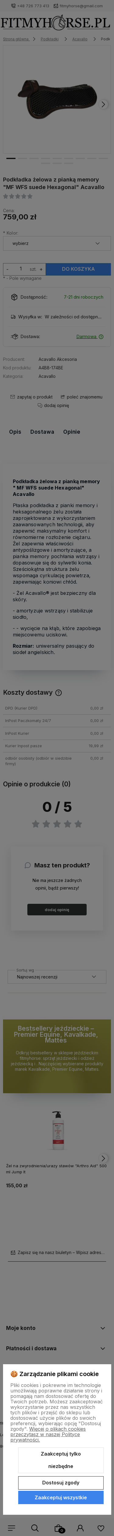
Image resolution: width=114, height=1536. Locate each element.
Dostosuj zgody (60, 1483)
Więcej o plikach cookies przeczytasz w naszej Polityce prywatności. (48, 1434)
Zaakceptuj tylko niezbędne (61, 1460)
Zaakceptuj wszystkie (61, 1497)
